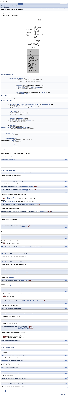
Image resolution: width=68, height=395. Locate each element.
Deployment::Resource (5, 127)
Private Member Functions (55, 8)
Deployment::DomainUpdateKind (23, 328)
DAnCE (2, 7)
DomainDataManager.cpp (7, 391)
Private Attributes (60, 8)
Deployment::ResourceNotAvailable (9, 201)
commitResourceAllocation (21, 87)
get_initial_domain (20, 78)
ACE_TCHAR (43, 92)
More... (18, 98)
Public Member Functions (44, 8)
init (17, 92)
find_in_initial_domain (13, 120)
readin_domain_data (13, 102)
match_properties (13, 106)
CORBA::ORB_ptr (21, 92)
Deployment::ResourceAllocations (34, 87)
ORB (14, 134)
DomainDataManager (6, 7)
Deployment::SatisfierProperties (33, 106)
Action (5, 97)
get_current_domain (20, 80)
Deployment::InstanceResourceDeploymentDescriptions (29, 104)
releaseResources (20, 85)
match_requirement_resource (14, 104)
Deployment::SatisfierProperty (27, 190)
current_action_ (14, 145)
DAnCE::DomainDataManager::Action (9, 159)
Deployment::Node (29, 120)
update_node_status (13, 125)
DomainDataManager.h (6, 390)
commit (7, 97)
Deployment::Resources (46, 104)
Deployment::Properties (20, 106)
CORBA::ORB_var (9, 133)
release (10, 97)
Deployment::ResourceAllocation (22, 127)
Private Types (49, 8)
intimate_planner (12, 118)
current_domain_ (15, 138)
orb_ (13, 133)
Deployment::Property (25, 189)
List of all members (65, 8)
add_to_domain (12, 113)
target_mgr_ (14, 140)
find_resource (12, 127)
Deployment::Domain (13, 78)
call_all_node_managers (14, 111)
